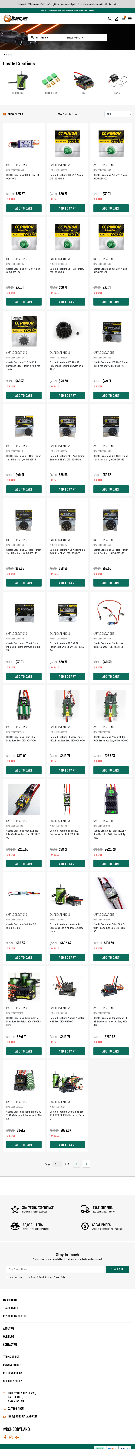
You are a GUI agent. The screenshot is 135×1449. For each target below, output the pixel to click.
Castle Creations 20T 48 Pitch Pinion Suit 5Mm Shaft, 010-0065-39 (24, 642)
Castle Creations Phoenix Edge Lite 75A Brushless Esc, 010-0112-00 (24, 829)
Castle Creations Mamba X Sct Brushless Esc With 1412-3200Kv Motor (67, 923)
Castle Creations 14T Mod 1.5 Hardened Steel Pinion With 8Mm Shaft (67, 361)
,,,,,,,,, (57, 1164)
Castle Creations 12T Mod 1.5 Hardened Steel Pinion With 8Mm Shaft (24, 361)
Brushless (18, 93)
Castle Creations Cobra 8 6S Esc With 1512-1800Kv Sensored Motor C (67, 1110)
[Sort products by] (118, 114)
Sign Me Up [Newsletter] (117, 1269)
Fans (117, 93)
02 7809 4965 (13, 1408)
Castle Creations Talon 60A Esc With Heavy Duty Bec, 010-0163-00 (111, 923)
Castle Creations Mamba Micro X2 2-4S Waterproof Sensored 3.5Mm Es (24, 1110)
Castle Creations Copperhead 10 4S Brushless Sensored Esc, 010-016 (111, 1016)
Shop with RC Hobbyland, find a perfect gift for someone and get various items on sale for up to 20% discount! (67, 4)
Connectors (51, 93)
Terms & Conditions (40, 1276)
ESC (84, 93)
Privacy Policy (59, 1276)
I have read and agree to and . (36, 1276)
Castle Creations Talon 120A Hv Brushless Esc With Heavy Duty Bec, (111, 829)
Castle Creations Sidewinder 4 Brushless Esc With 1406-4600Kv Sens (24, 1016)
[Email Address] (55, 1269)
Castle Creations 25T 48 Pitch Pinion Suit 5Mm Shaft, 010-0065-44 (67, 642)
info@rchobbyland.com (20, 1416)
